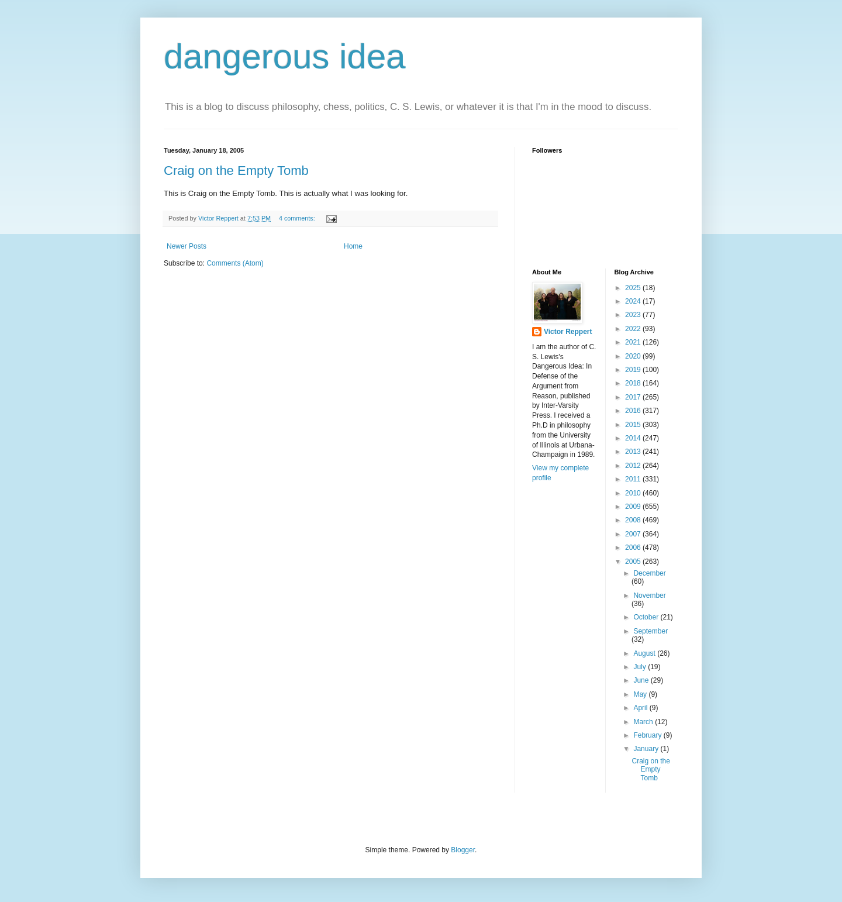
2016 (634, 411)
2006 (634, 547)
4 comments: (298, 218)
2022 (634, 329)
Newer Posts (186, 246)
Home (353, 246)
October (646, 617)
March (644, 722)
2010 (634, 493)
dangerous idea (285, 56)
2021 (634, 342)
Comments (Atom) (234, 263)
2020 (634, 356)
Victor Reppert (568, 332)
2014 (634, 438)
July (640, 667)
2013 (634, 451)
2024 (634, 301)
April (641, 708)
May (640, 694)
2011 (634, 479)
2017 (634, 397)
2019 (634, 370)
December (649, 573)
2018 (634, 383)
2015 (634, 425)
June (641, 680)
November (649, 595)
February (648, 735)
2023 (634, 315)
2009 (634, 506)
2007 (634, 534)
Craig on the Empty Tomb (236, 170)
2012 (634, 466)
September (650, 631)
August (645, 653)
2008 (634, 520)
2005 (634, 561)
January (646, 749)
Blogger (463, 850)
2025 (634, 288)
